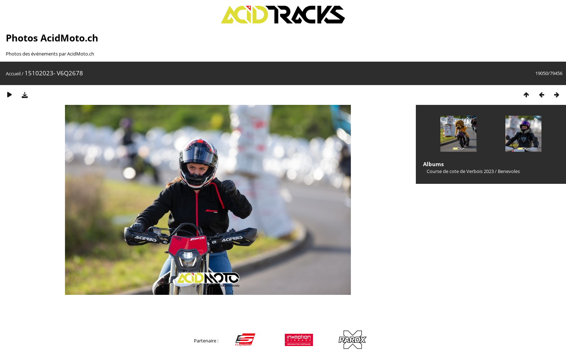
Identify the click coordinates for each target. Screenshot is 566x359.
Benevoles (509, 171)
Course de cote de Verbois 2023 (460, 171)
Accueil (13, 73)
